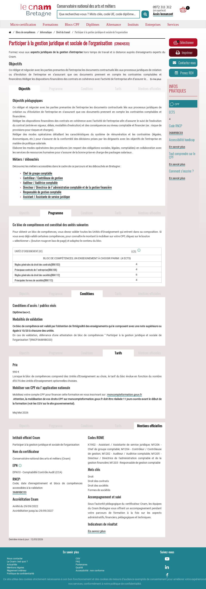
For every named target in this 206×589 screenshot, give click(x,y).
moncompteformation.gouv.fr (124, 394)
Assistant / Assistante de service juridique (46, 197)
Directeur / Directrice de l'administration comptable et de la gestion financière (67, 187)
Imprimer (183, 53)
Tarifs (118, 88)
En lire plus (155, 79)
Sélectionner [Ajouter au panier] (183, 42)
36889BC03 (19, 492)
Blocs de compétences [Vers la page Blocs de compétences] (25, 32)
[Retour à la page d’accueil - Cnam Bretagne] (10, 32)
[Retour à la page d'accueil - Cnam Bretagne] (30, 9)
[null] (182, 10)
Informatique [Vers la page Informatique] (46, 32)
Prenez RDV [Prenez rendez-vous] (183, 73)
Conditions (87, 88)
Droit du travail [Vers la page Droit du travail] (63, 32)
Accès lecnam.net (163, 14)
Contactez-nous (183, 63)
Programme (56, 88)
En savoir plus (97, 531)
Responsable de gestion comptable (42, 192)
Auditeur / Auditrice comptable (40, 183)
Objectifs (24, 88)
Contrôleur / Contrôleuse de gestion (43, 178)
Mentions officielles (149, 88)
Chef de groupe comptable (37, 173)
